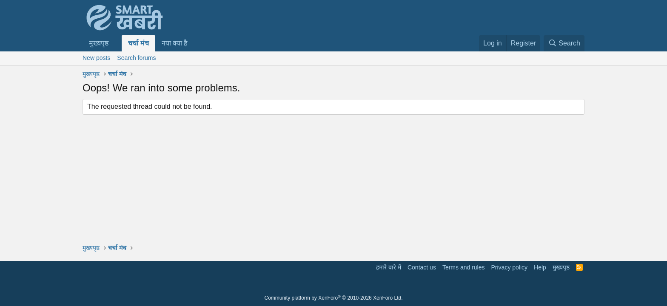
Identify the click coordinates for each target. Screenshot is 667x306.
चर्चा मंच (138, 43)
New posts (96, 57)
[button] (115, 43)
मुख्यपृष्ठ (98, 43)
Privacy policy (509, 267)
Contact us (422, 267)
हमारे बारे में (388, 267)
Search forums (136, 57)
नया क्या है (175, 43)
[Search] (564, 43)
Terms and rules (463, 267)
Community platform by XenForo (334, 298)
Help (540, 267)
